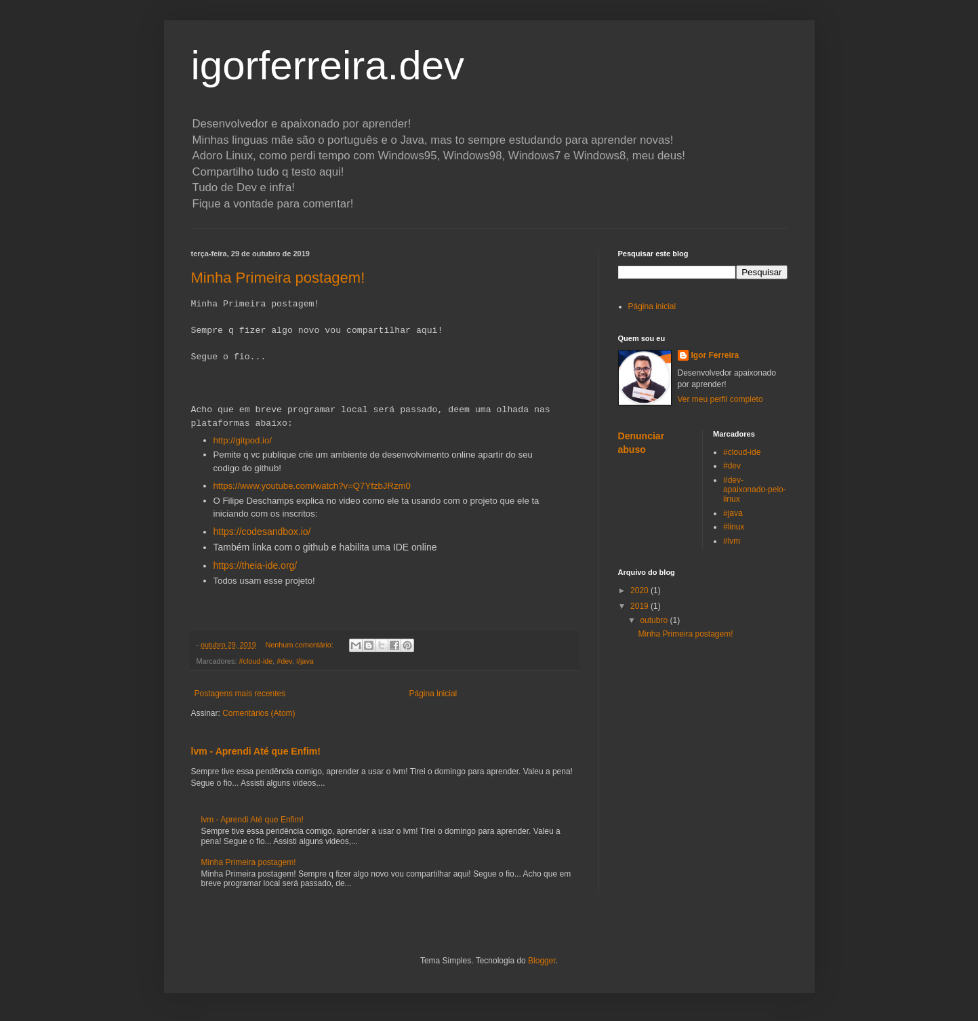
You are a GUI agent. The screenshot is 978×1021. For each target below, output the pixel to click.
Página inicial (433, 693)
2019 (640, 606)
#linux (733, 527)
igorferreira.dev (328, 65)
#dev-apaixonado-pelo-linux (754, 489)
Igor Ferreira (715, 355)
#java (305, 661)
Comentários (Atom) (258, 713)
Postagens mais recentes (240, 693)
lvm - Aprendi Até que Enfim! (256, 751)
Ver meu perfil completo (720, 399)
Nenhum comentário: (300, 645)
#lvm (731, 541)
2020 (640, 590)
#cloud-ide (256, 661)
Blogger (542, 960)
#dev (284, 661)
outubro (655, 620)
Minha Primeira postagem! (278, 277)
